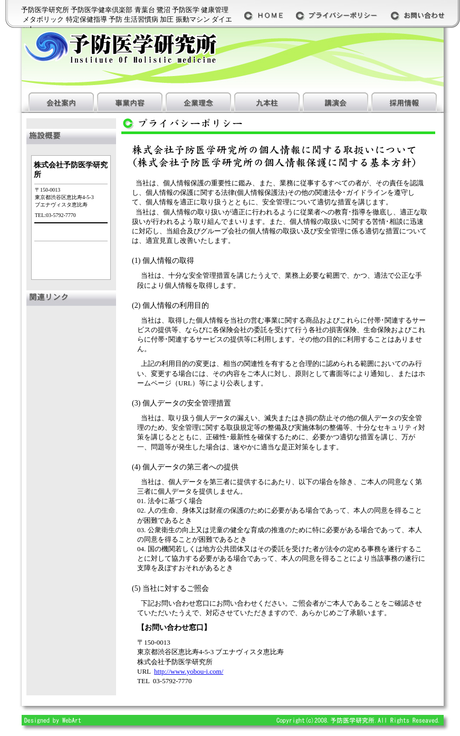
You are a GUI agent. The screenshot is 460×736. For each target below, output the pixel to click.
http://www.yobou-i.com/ (188, 671)
